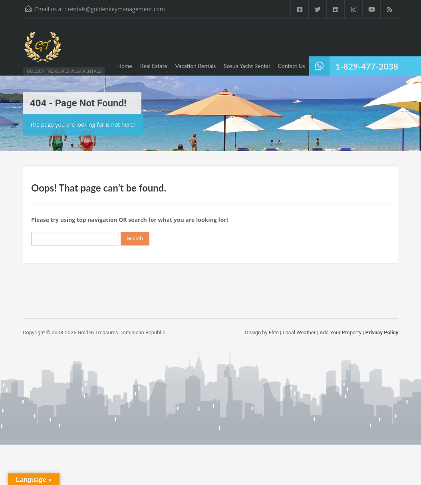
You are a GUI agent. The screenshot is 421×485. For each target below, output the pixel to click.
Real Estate (153, 65)
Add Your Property (340, 332)
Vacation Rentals (195, 65)
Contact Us (291, 65)
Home (124, 65)
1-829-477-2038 (367, 66)
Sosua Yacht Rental (247, 65)
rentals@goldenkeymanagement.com (116, 9)
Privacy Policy (381, 332)
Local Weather (299, 332)
